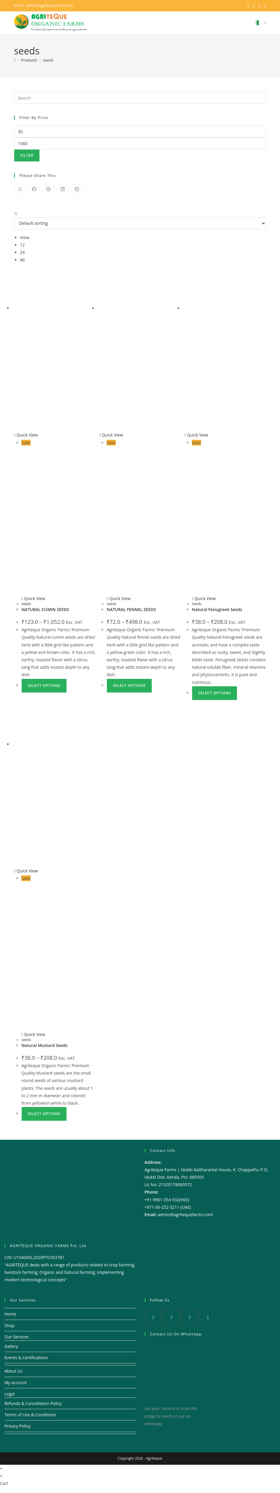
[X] (153, 1317)
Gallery (11, 1346)
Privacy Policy (17, 1425)
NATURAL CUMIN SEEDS (45, 609)
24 (22, 252)
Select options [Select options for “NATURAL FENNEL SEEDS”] (129, 685)
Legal (9, 1393)
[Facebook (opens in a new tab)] (254, 6)
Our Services (16, 1336)
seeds (48, 59)
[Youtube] (208, 1317)
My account (15, 1382)
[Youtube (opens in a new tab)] (264, 6)
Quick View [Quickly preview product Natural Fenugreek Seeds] (196, 434)
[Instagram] (190, 1317)
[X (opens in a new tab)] (248, 6)
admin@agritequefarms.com (49, 5)
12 (22, 244)
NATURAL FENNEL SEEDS (131, 609)
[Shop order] (140, 223)
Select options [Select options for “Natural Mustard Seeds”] (44, 1113)
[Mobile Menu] (263, 22)
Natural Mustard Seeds (44, 1045)
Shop (9, 1325)
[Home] (14, 59)
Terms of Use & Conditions (30, 1414)
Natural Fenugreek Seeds (217, 609)
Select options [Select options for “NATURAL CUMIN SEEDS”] (44, 685)
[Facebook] (172, 1317)
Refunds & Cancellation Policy (33, 1403)
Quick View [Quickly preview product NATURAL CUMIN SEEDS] (26, 434)
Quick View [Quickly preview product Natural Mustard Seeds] (26, 870)
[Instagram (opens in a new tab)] (259, 6)
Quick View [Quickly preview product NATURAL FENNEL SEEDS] (111, 434)
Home (10, 1313)
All (22, 259)
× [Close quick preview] (1, 1468)
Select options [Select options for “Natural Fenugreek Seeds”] (214, 692)
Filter (27, 155)
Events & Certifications (26, 1357)
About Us (13, 1370)
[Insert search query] (140, 97)
